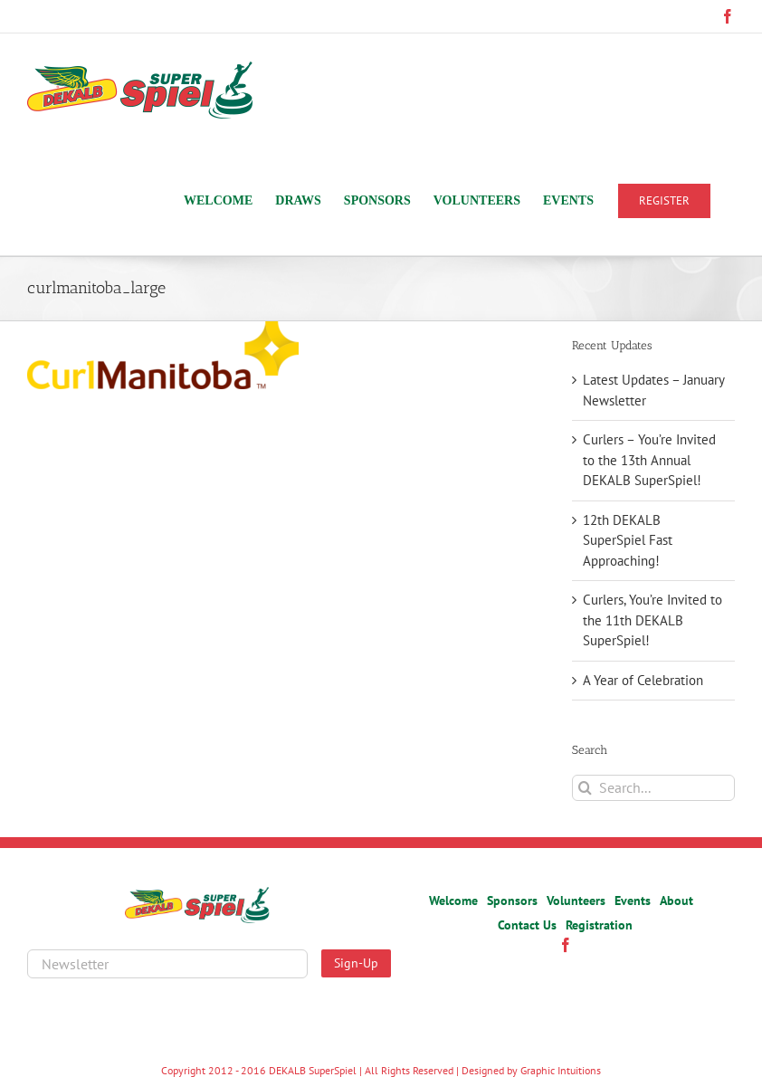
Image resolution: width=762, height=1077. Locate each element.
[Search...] (653, 788)
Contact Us (527, 925)
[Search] (585, 788)
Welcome (453, 900)
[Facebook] (565, 945)
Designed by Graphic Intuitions (531, 1070)
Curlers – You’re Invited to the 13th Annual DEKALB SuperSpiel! (649, 460)
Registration (599, 925)
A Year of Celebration (643, 680)
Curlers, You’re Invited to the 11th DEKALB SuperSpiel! (652, 620)
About (676, 900)
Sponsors (512, 900)
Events (632, 900)
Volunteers (576, 900)
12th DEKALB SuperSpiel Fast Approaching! (627, 540)
